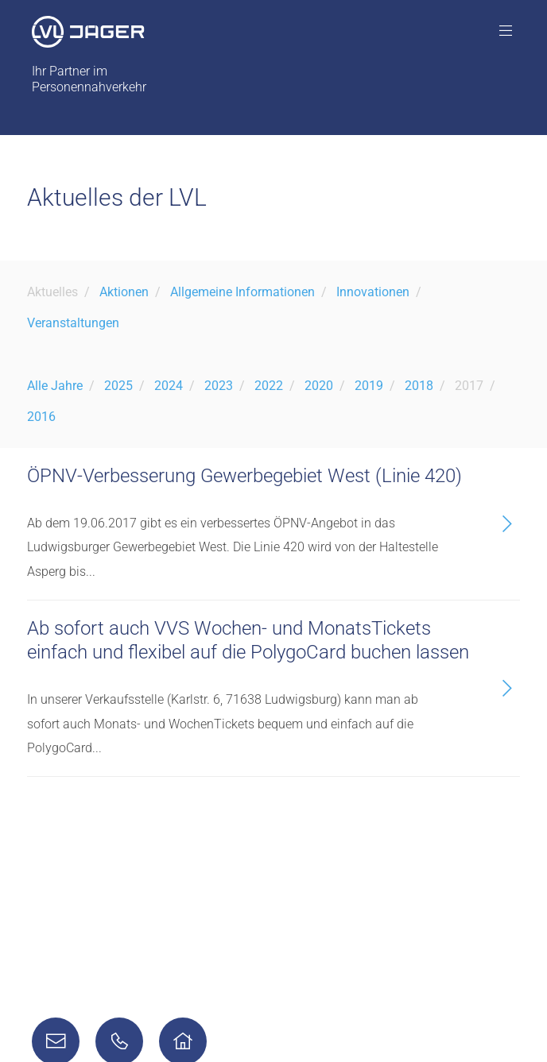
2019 (369, 385)
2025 (118, 385)
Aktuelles (52, 291)
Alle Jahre (55, 385)
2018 (419, 385)
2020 (319, 385)
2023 (218, 385)
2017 (469, 385)
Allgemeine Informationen (242, 291)
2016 (41, 416)
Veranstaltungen (73, 322)
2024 (168, 385)
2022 (268, 385)
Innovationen (372, 291)
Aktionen (124, 291)
